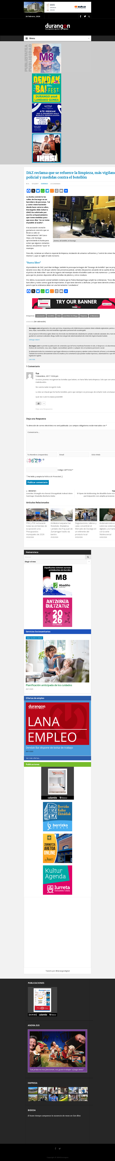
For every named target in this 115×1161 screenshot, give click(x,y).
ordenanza (94, 316)
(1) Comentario (55, 184)
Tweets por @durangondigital (58, 971)
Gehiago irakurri (34, 340)
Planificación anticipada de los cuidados (49, 685)
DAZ (59, 316)
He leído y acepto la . (45, 476)
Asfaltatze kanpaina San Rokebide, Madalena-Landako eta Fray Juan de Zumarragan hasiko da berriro (62, 529)
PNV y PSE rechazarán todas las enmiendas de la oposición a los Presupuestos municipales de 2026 (36, 529)
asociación (40, 316)
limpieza (83, 316)
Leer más (32, 359)
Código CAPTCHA (65, 470)
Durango (44, 184)
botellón (51, 316)
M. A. (27, 184)
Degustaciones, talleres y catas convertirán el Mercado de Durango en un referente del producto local (85, 529)
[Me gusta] (38, 403)
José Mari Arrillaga (70, 316)
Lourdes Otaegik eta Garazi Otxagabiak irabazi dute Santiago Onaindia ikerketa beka (50, 493)
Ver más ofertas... (33, 758)
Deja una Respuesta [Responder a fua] (44, 409)
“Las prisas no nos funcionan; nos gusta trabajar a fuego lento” (57, 1069)
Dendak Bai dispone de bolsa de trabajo (49, 747)
